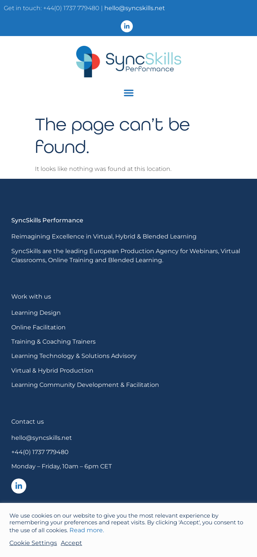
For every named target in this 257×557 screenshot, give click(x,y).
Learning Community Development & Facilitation (85, 384)
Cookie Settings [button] (33, 542)
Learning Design (36, 312)
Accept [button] (71, 542)
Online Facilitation (38, 327)
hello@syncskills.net (134, 8)
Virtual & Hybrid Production (52, 370)
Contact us (27, 421)
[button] (129, 93)
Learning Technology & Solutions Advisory (74, 355)
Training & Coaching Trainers (53, 341)
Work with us (31, 296)
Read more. (86, 530)
